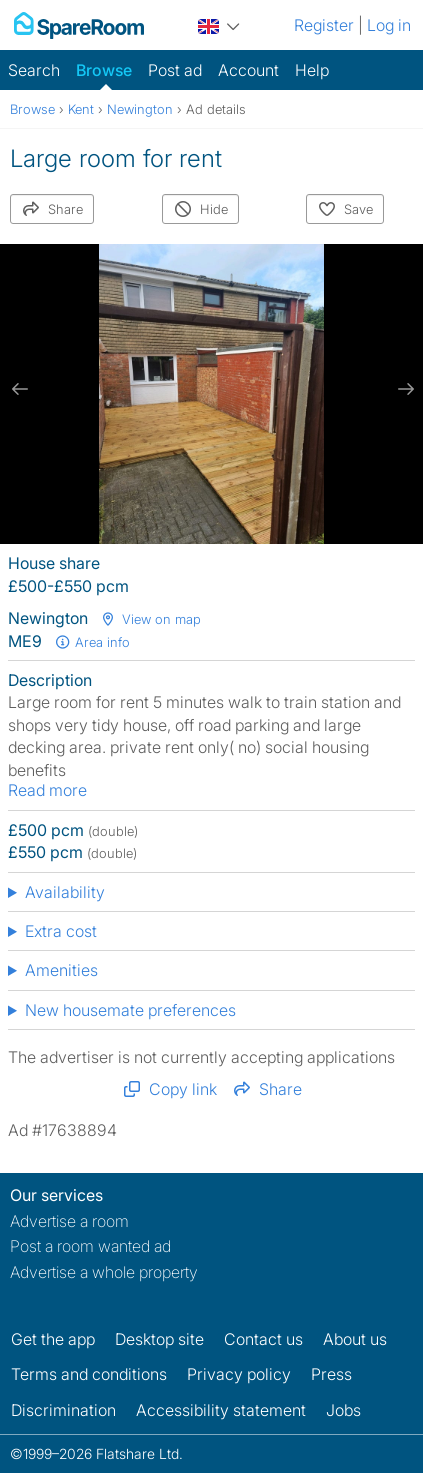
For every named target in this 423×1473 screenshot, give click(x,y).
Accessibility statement (221, 1410)
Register (324, 25)
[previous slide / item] (20, 389)
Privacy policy (239, 1374)
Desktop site (159, 1339)
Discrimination (63, 1410)
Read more (47, 790)
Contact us (263, 1339)
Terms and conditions (89, 1374)
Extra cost (61, 931)
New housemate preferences (130, 1010)
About (355, 1339)
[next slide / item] (403, 389)
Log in (389, 25)
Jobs (343, 1410)
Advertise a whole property (104, 1272)
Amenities (61, 970)
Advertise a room (69, 1221)
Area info (92, 642)
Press (331, 1374)
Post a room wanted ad (90, 1246)
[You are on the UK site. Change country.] (219, 23)
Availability (65, 892)
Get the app (53, 1339)
